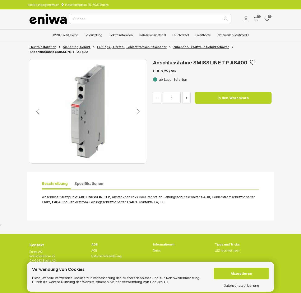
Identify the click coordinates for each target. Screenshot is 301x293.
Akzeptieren (241, 273)
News (157, 250)
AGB (94, 250)
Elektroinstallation (121, 35)
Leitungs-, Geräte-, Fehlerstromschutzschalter (132, 47)
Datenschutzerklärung (106, 256)
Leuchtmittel (180, 35)
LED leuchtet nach (227, 250)
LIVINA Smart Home (65, 35)
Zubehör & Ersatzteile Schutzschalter (201, 47)
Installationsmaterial (152, 35)
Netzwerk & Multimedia (233, 35)
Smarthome (203, 35)
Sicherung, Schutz (77, 47)
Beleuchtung (93, 35)
